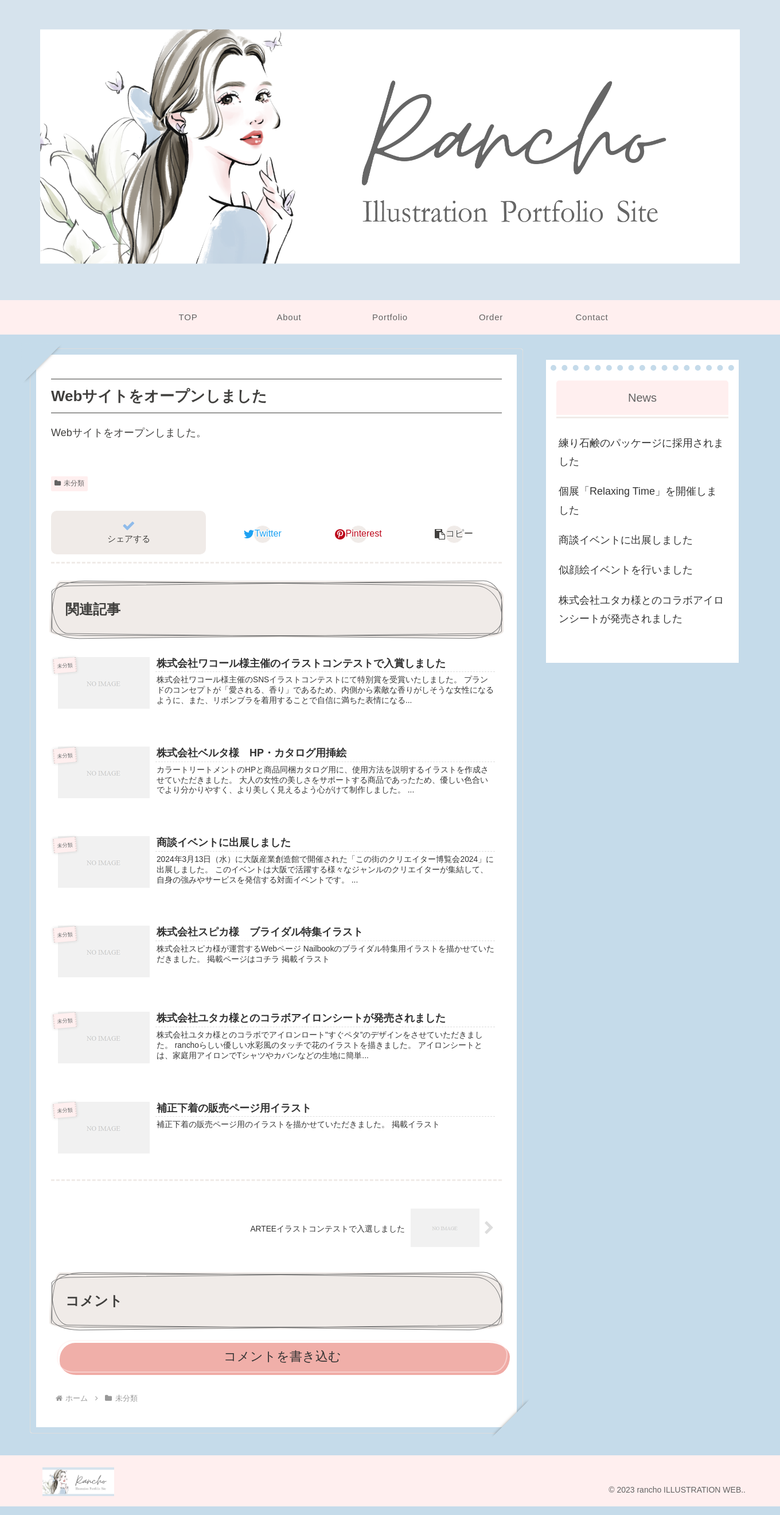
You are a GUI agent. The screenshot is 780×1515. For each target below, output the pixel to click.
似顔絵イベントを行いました (626, 570)
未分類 (69, 483)
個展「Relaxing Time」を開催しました (638, 500)
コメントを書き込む (282, 1365)
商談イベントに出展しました (626, 540)
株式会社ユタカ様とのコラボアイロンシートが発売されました (641, 609)
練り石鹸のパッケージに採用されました (641, 452)
